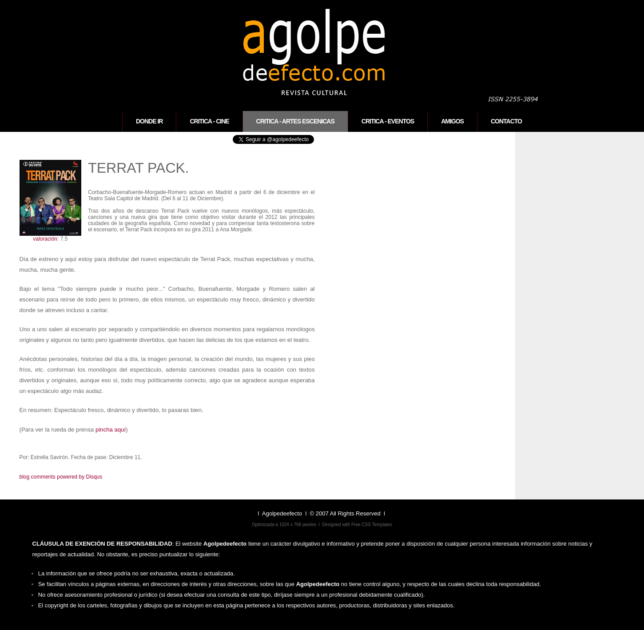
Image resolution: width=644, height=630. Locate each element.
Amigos (452, 121)
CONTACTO (506, 121)
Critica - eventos (388, 121)
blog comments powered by (61, 477)
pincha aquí (110, 429)
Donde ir (149, 121)
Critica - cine (209, 121)
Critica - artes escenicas (295, 121)
